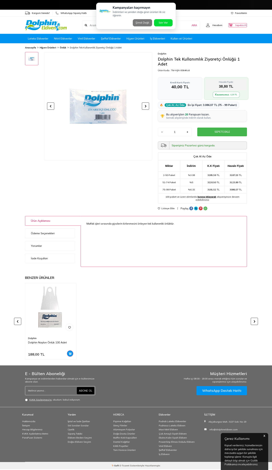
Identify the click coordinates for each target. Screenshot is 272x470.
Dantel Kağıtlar (121, 442)
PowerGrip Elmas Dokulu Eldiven (177, 442)
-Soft (116, 466)
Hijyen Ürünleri (135, 38)
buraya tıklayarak (206, 197)
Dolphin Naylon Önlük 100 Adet (47, 343)
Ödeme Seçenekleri (43, 234)
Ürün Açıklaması (40, 221)
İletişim (26, 426)
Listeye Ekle (166, 209)
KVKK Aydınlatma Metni (35, 434)
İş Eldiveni (164, 454)
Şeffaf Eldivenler (111, 38)
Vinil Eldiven (165, 446)
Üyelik (71, 430)
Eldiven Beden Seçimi (80, 438)
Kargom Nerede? (37, 13)
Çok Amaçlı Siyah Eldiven (173, 434)
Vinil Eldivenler (86, 38)
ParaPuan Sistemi (32, 438)
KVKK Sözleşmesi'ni (40, 400)
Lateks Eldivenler (38, 38)
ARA (187, 25)
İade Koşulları (39, 259)
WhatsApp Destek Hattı (221, 391)
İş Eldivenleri (157, 38)
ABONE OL (85, 391)
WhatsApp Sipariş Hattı (71, 13)
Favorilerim (239, 13)
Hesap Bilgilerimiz (32, 430)
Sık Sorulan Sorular (78, 426)
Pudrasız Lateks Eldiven (172, 426)
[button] (50, 106)
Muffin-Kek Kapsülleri (125, 438)
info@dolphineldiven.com (223, 430)
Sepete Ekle (222, 132)
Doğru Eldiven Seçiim (79, 442)
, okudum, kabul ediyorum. (52, 400)
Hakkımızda (28, 422)
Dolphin (162, 53)
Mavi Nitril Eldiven (168, 430)
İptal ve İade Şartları (79, 422)
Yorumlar (36, 246)
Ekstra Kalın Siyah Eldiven (173, 438)
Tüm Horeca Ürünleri (124, 450)
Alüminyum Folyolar (124, 430)
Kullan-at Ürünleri (181, 38)
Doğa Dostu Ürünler (124, 434)
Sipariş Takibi (75, 434)
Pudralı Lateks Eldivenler (172, 422)
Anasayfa (30, 47)
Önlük (63, 47)
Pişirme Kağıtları (122, 422)
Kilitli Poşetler (120, 446)
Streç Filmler (120, 426)
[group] (98, 106)
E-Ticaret (124, 466)
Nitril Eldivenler (63, 38)
